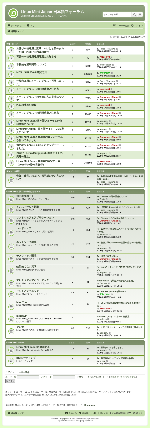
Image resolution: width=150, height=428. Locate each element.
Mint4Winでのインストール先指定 (113, 316)
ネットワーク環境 (26, 242)
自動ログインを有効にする (124, 377)
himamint (104, 234)
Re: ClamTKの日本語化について (112, 196)
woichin (103, 319)
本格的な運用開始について (31, 64)
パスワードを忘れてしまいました (93, 377)
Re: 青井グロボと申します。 (110, 347)
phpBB (65, 418)
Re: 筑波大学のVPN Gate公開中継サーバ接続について (119, 244)
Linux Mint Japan (15, 343)
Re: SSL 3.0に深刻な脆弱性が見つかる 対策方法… (119, 304)
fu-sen (103, 361)
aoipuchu (104, 121)
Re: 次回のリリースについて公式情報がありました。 (120, 328)
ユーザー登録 (23, 372)
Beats (102, 199)
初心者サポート (25, 196)
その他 (20, 326)
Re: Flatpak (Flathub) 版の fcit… (112, 291)
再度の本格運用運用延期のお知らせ (36, 56)
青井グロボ (105, 73)
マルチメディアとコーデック (32, 280)
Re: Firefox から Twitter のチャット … (115, 218)
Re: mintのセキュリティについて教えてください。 (119, 268)
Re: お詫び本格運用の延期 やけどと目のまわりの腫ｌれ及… (120, 177)
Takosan (104, 283)
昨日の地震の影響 (26, 104)
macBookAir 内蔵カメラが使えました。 (116, 280)
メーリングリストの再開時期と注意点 (37, 88)
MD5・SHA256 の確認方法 (31, 72)
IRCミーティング (26, 357)
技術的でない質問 (26, 266)
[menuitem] (30, 25)
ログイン (9, 372)
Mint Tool (22, 302)
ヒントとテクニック (27, 291)
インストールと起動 (27, 206)
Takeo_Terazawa (108, 49)
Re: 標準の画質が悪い (107, 256)
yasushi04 (105, 57)
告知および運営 (13, 171)
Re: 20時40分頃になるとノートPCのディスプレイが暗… (119, 230)
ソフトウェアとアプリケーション (35, 217)
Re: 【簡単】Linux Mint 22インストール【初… (119, 207)
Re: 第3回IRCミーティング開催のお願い (116, 358)
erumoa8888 (106, 65)
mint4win (21, 315)
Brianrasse (89, 405)
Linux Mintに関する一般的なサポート (23, 192)
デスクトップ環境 (26, 255)
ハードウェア (23, 228)
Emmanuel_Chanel (109, 97)
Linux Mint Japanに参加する (33, 347)
